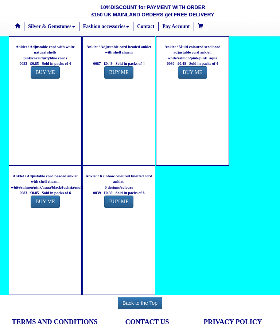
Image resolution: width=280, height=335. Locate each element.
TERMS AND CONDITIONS (54, 322)
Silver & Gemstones (51, 26)
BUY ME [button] (45, 72)
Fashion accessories (106, 26)
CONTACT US (147, 322)
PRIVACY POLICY (233, 322)
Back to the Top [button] (140, 303)
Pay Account (176, 26)
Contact (145, 26)
